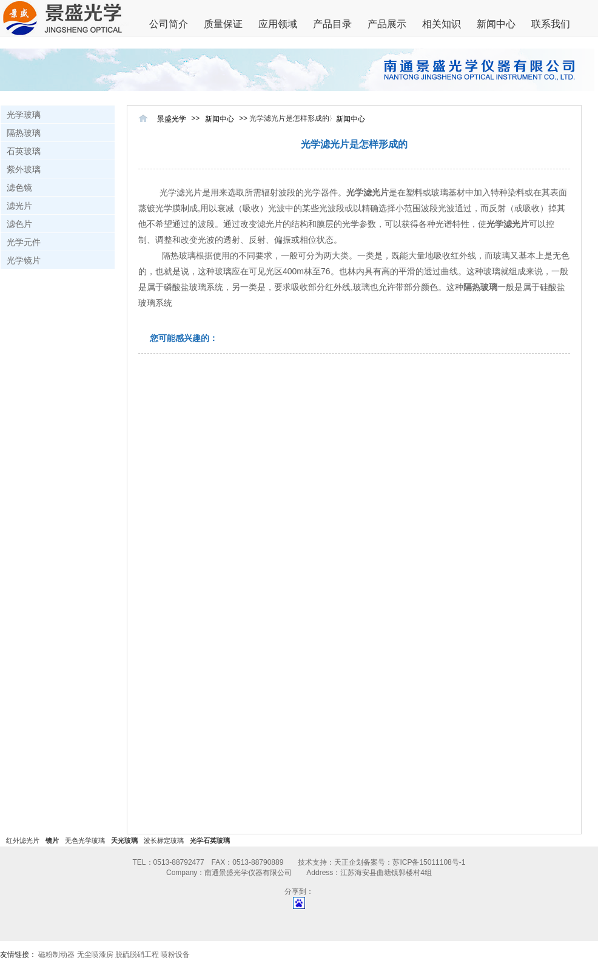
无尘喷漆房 (95, 954)
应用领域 (277, 24)
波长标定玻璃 (164, 840)
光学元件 (24, 242)
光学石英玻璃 (210, 840)
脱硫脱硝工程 (137, 954)
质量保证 (223, 24)
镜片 (52, 840)
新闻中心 (496, 24)
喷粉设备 (175, 954)
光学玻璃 (24, 115)
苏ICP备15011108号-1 (428, 862)
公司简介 (168, 24)
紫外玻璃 (24, 169)
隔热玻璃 (24, 133)
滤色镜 (19, 187)
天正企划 (348, 862)
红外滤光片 (22, 840)
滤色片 (19, 224)
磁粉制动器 (56, 954)
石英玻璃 (24, 151)
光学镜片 (24, 260)
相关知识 (441, 24)
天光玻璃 (124, 840)
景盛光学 (171, 119)
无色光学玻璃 (85, 840)
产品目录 (332, 24)
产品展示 (387, 24)
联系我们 (550, 24)
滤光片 (19, 206)
